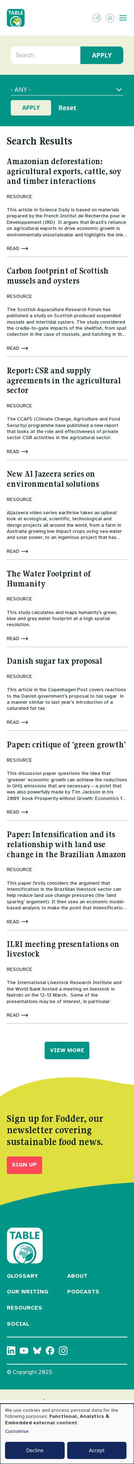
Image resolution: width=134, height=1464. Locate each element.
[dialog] (67, 1434)
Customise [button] (17, 1431)
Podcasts (83, 1291)
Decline (35, 1450)
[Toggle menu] (123, 18)
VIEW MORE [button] (67, 1050)
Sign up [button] (24, 1164)
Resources (24, 1307)
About (77, 1275)
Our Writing (27, 1291)
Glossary (22, 1275)
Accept (97, 1450)
